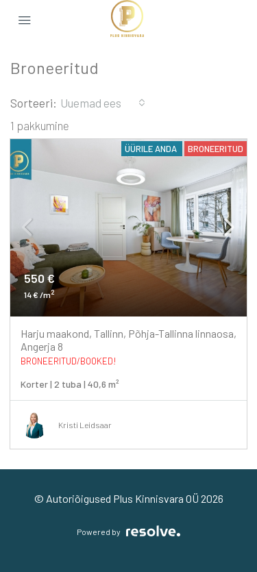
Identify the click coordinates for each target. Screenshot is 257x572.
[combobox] (102, 102)
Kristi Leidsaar (85, 425)
